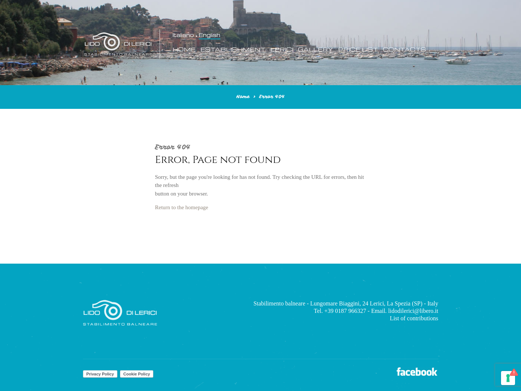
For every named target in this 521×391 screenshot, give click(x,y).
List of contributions (414, 318)
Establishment (232, 49)
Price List (358, 49)
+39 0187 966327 (345, 311)
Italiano (183, 35)
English (209, 35)
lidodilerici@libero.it (413, 311)
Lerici (281, 49)
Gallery (315, 49)
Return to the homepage (181, 207)
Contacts (404, 49)
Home (184, 49)
